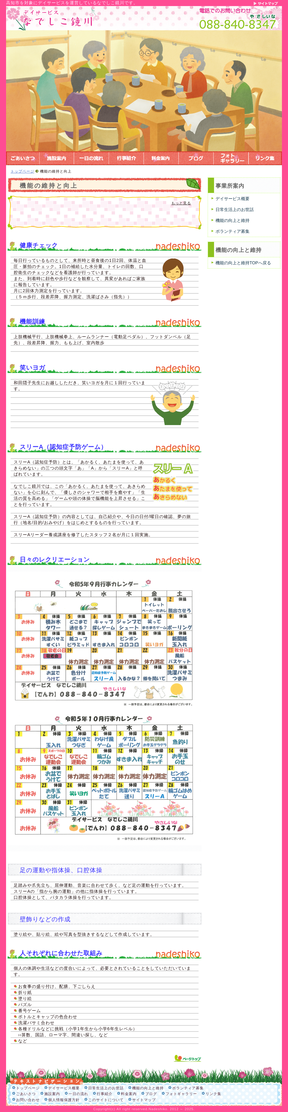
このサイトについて (106, 1100)
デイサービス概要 (232, 198)
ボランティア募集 (232, 231)
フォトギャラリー (181, 1094)
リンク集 (213, 1094)
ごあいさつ (26, 1094)
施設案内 (52, 1094)
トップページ (22, 171)
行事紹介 (104, 1094)
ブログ (151, 1094)
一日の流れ (78, 1094)
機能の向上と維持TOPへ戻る (243, 262)
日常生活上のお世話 (235, 209)
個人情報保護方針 (64, 1100)
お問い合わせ (28, 1100)
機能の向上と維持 (232, 220)
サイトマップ (144, 1100)
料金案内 (129, 1094)
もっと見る (181, 203)
